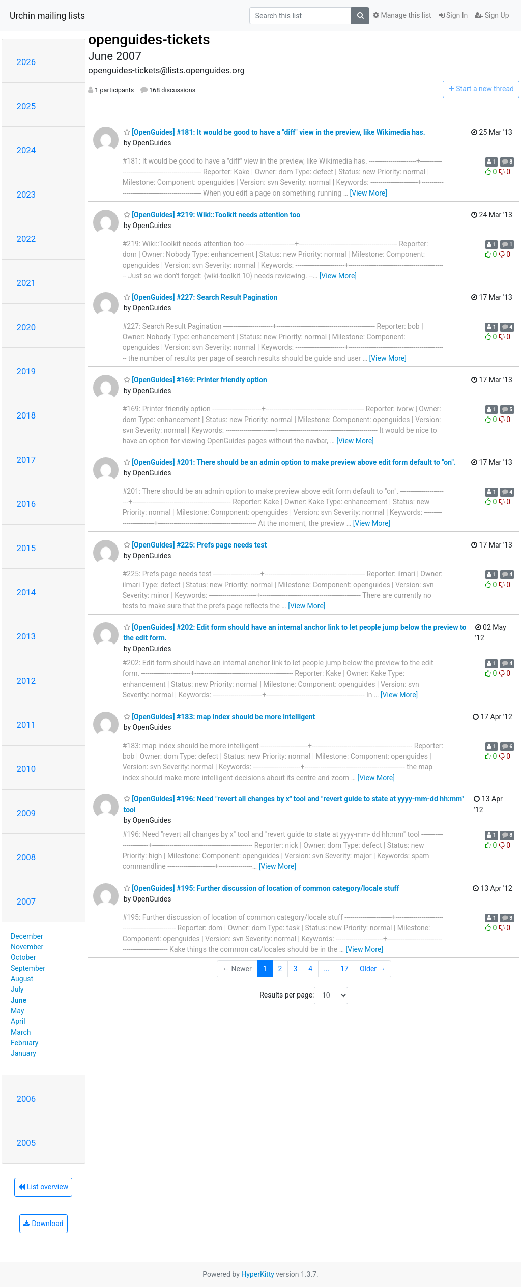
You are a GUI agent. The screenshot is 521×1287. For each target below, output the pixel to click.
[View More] (368, 193)
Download (43, 1223)
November (27, 947)
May (17, 1011)
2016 (26, 504)
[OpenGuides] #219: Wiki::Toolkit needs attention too (212, 215)
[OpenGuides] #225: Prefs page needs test (195, 545)
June (18, 1000)
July (17, 989)
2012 (26, 680)
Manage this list (402, 15)
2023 (26, 194)
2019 (26, 371)
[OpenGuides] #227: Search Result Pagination (201, 297)
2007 (26, 901)
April (18, 1021)
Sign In (453, 15)
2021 (26, 283)
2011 (26, 725)
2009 (26, 813)
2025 (26, 106)
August (22, 979)
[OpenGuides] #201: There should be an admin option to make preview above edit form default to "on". (290, 462)
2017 (26, 460)
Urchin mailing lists (47, 16)
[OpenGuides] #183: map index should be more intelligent (219, 717)
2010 (26, 769)
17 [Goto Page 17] (344, 968)
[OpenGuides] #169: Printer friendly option (195, 380)
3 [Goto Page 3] (295, 968)
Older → (373, 968)
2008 (26, 857)
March (21, 1032)
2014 (26, 592)
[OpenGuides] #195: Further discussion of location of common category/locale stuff (261, 888)
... (326, 968)
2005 (26, 1143)
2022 (26, 239)
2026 (26, 62)
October (23, 957)
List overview (43, 1187)
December (27, 936)
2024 (26, 150)
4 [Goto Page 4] (310, 968)
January (23, 1053)
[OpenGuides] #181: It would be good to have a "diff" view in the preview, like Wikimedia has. (274, 132)
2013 (26, 636)
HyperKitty (257, 1274)
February (24, 1043)
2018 (26, 415)
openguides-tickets (149, 39)
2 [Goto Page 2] (280, 968)
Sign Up (492, 15)
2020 (26, 327)
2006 (26, 1098)
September (28, 968)
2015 (26, 548)
